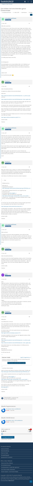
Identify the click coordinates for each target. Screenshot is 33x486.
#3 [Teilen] (29, 133)
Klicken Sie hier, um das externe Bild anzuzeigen (16, 362)
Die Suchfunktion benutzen (6, 465)
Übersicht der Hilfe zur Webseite (7, 463)
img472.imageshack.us (25, 357)
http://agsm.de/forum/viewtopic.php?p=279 (10, 333)
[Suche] (25, 1)
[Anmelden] (28, 1)
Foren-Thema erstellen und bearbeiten (8, 469)
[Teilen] (31, 15)
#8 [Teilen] (29, 316)
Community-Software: (7, 480)
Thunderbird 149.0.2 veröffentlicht (13, 409)
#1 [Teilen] (29, 23)
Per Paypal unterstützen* (7, 437)
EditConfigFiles (12, 193)
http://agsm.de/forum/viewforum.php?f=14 (10, 117)
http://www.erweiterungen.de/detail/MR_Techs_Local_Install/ (15, 195)
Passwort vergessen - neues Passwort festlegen (9, 471)
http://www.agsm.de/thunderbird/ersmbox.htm (11, 206)
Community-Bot (7, 397)
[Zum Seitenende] (31, 481)
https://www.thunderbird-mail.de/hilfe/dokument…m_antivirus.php (15, 95)
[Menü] (31, 1)
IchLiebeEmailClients (6, 12)
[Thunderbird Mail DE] (7, 1)
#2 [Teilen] (29, 86)
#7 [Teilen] (29, 279)
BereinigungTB (4, 387)
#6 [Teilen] (29, 253)
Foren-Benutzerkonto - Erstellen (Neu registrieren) (10, 467)
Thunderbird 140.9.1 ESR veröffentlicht (14, 420)
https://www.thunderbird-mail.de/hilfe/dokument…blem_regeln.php (16, 99)
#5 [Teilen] (29, 229)
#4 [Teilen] (29, 167)
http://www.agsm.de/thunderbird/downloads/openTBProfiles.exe (16, 188)
